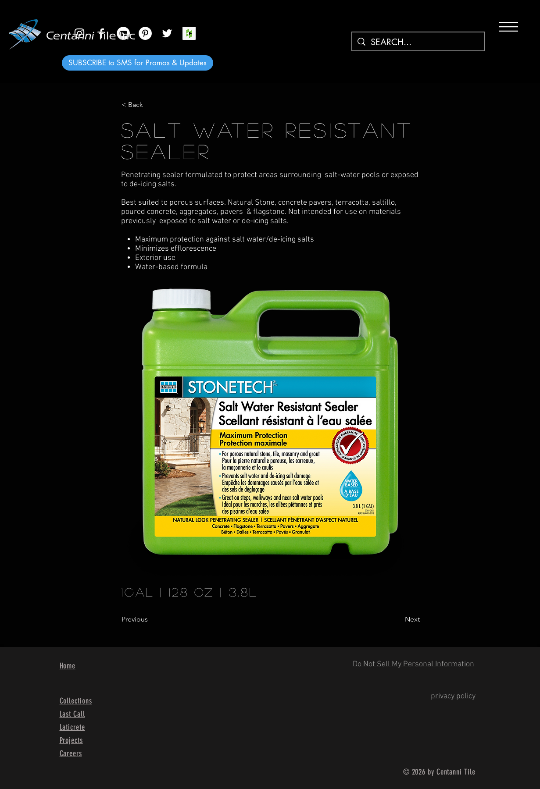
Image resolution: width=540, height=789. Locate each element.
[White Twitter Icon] (167, 33)
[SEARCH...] (418, 42)
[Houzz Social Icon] (189, 33)
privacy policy (453, 696)
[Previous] (150, 619)
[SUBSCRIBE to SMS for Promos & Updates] (137, 63)
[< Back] (150, 105)
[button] (508, 27)
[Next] (398, 619)
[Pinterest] (145, 33)
